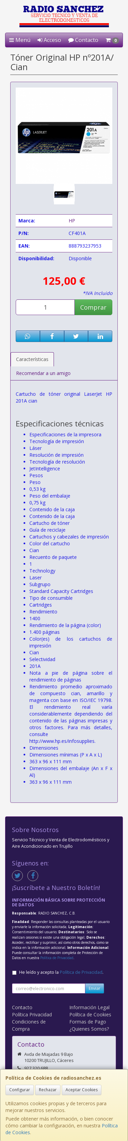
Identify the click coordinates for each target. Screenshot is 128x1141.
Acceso (49, 40)
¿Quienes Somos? (89, 1029)
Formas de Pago (87, 1021)
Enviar (94, 988)
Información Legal (89, 1007)
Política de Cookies (90, 1014)
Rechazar (48, 1090)
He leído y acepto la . (61, 972)
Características (32, 359)
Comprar (93, 307)
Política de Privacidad (56, 957)
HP (72, 220)
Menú (19, 40)
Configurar (19, 1090)
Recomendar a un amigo (43, 373)
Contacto (83, 40)
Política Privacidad (32, 1014)
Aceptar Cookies (82, 1090)
